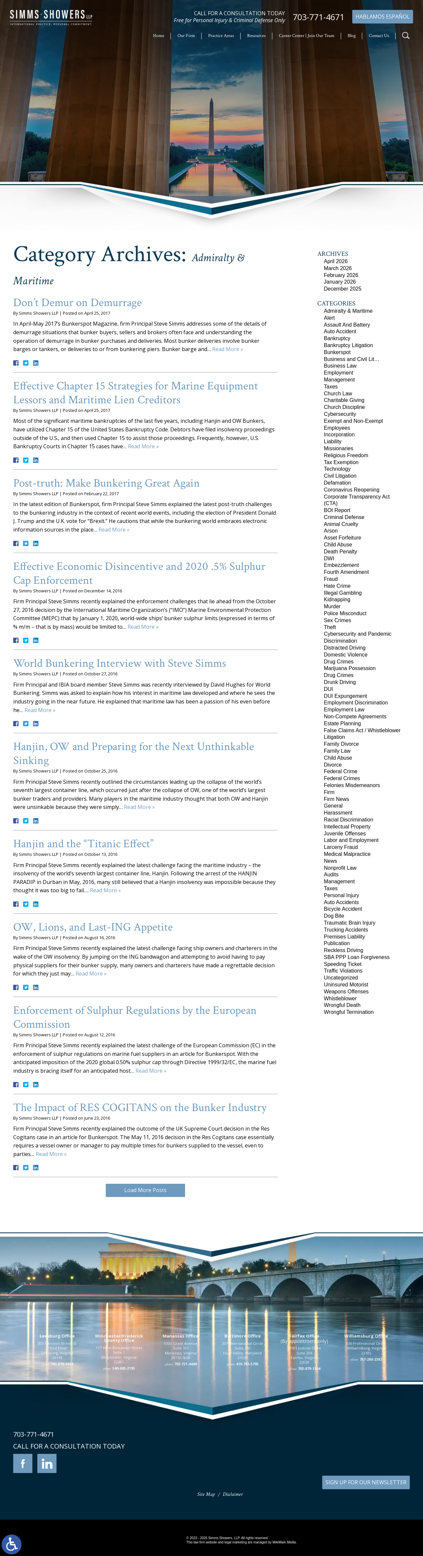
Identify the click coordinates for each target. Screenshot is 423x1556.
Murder (332, 606)
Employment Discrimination (356, 702)
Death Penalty (340, 551)
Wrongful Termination (349, 1012)
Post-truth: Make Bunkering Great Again (106, 483)
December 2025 (343, 289)
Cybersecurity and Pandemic (358, 634)
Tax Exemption (341, 462)
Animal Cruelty (341, 524)
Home (158, 36)
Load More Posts (145, 1190)
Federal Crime (340, 771)
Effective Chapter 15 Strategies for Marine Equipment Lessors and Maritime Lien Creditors (135, 393)
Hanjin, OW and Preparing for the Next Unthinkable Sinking (133, 753)
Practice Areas (221, 36)
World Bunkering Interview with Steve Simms (119, 663)
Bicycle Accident (343, 909)
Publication (337, 943)
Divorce (333, 765)
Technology (337, 469)
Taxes (331, 386)
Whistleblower (340, 998)
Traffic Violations (343, 971)
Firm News (336, 799)
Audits (331, 874)
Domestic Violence (345, 655)
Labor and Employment (351, 840)
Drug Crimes (339, 661)
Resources (256, 36)
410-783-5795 (247, 1444)
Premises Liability (344, 936)
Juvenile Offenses (345, 833)
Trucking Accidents (346, 930)
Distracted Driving (344, 648)
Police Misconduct (345, 613)
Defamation (337, 483)
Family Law (337, 751)
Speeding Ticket (343, 964)
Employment (338, 373)
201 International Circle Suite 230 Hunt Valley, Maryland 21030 (242, 1430)
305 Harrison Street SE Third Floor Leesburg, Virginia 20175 (57, 1430)
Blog (352, 36)
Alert (329, 318)
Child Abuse (338, 544)
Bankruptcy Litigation (348, 345)
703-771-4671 (318, 17)
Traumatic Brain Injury (349, 923)
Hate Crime (337, 586)
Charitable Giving (344, 400)
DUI (328, 689)
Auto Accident (340, 331)
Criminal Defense (344, 517)
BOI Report (337, 510)
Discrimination (340, 641)
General (333, 806)
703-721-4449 (185, 1444)
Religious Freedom (346, 455)
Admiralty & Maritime (348, 311)
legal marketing (235, 1542)
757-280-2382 (371, 1439)
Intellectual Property (347, 826)
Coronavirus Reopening (351, 490)
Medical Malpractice (347, 854)
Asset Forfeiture (342, 537)
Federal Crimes (342, 778)
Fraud (331, 579)
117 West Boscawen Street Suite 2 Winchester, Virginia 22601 (119, 1435)
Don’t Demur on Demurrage (77, 302)
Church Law (338, 393)
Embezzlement (341, 565)
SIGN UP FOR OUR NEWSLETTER (366, 1482)
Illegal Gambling (343, 593)
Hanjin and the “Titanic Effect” (83, 843)
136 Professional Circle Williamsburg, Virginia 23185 (366, 1428)
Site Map (206, 1494)
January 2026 (340, 282)
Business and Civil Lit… (351, 359)
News (330, 861)
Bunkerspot (337, 352)
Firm (329, 792)
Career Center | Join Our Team (306, 36)
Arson (331, 531)
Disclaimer (233, 1494)
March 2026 (338, 268)
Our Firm (186, 36)
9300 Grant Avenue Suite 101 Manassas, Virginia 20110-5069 (181, 1430)
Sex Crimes (337, 620)
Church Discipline (344, 407)
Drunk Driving (340, 682)
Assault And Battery (347, 325)
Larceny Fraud (341, 847)
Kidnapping (337, 599)
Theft (330, 627)
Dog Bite (334, 916)
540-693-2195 (123, 1448)
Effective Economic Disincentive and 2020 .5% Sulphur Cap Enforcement (139, 573)
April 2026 (336, 261)
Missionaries (338, 448)
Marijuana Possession (350, 668)
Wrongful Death (342, 1005)
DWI (329, 558)
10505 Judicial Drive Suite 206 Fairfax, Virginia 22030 (304, 1435)
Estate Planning (342, 723)
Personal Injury (341, 895)
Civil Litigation (340, 476)
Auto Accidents (341, 902)
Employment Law (344, 709)
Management (339, 379)
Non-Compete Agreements (355, 716)
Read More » (227, 349)
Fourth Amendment (346, 572)
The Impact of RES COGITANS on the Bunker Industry (140, 1107)
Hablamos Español (383, 16)
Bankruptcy (337, 338)
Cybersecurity (340, 414)
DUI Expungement (345, 696)
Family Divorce (341, 744)
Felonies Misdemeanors (352, 785)
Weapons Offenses (346, 991)
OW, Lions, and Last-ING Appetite (93, 927)
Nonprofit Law (340, 868)
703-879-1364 (62, 1444)
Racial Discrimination (348, 819)
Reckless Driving (343, 950)
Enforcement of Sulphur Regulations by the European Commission (135, 1017)
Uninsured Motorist (346, 984)
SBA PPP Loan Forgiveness (357, 957)
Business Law (340, 366)
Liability (332, 441)
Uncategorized (341, 977)
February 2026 (341, 275)
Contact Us (379, 36)
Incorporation (339, 434)
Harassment (338, 813)
